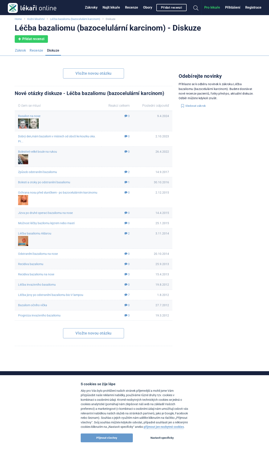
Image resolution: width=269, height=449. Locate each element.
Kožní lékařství (36, 19)
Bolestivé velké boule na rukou (37, 151)
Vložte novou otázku (93, 73)
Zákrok (20, 50)
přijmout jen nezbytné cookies (164, 427)
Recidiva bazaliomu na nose (36, 274)
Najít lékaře (111, 7)
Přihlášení (232, 7)
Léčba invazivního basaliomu (37, 284)
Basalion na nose (29, 116)
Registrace (253, 7)
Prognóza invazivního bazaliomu (39, 315)
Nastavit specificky (162, 437)
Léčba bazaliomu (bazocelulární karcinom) (75, 19)
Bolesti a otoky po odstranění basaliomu (44, 182)
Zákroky (91, 7)
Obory (147, 7)
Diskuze (53, 50)
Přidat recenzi (171, 7)
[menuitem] (91, 7)
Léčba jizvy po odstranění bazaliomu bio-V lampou (50, 295)
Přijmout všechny (106, 437)
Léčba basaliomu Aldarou (34, 233)
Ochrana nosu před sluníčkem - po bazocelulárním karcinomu (57, 192)
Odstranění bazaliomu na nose (38, 253)
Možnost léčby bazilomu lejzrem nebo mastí (46, 223)
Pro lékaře (212, 7)
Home (18, 19)
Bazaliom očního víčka (32, 305)
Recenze (131, 7)
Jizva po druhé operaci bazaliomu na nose (45, 213)
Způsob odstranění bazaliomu (37, 172)
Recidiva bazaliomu (30, 264)
